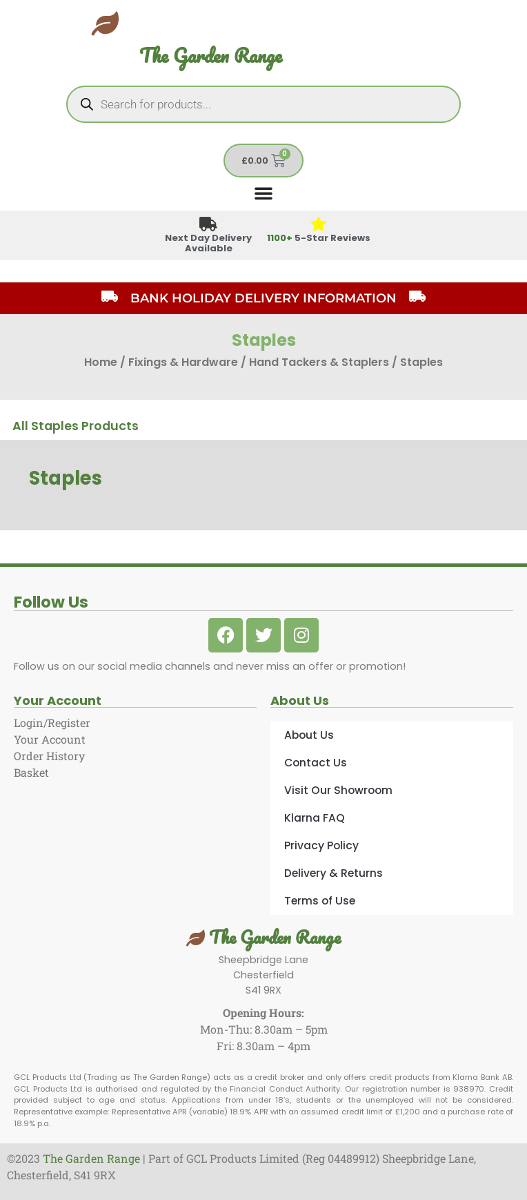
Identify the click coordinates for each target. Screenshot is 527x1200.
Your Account (50, 739)
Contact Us (315, 762)
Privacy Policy (321, 845)
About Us (309, 735)
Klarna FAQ (314, 818)
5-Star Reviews (318, 237)
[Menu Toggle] (263, 192)
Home (100, 362)
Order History (49, 755)
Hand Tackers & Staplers (319, 362)
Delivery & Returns (333, 873)
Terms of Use (319, 900)
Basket (31, 772)
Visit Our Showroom (338, 790)
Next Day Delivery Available (208, 243)
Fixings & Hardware (183, 362)
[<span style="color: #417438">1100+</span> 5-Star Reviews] (319, 224)
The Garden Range (210, 55)
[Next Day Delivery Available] (208, 224)
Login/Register (52, 722)
